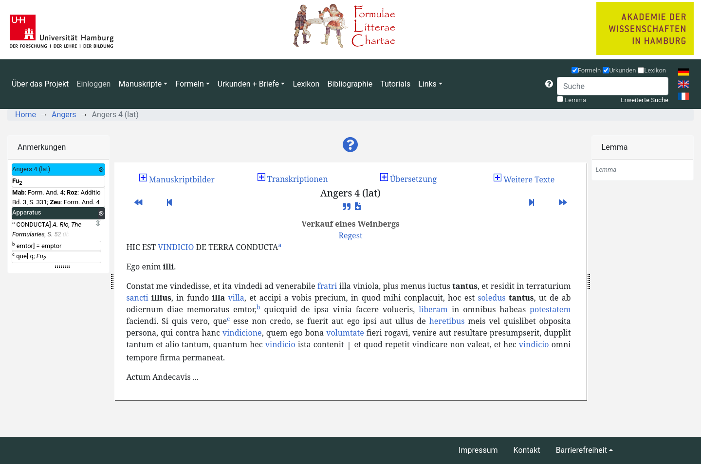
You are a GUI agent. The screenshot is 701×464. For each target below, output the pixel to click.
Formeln (589, 70)
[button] (549, 84)
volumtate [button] (345, 332)
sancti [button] (137, 297)
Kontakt (527, 450)
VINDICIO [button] (176, 247)
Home (25, 114)
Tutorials (395, 84)
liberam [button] (433, 309)
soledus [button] (491, 297)
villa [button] (236, 297)
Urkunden (622, 70)
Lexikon (306, 84)
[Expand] (97, 224)
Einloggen (93, 84)
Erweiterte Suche (644, 100)
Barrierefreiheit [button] (581, 450)
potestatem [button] (550, 309)
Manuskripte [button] (140, 84)
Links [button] (427, 84)
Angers (64, 114)
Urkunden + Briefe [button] (248, 84)
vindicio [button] (280, 344)
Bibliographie (349, 84)
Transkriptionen (293, 179)
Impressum (478, 450)
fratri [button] (327, 286)
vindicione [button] (242, 332)
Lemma (575, 100)
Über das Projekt (40, 84)
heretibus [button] (447, 321)
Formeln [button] (189, 84)
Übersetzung (408, 179)
